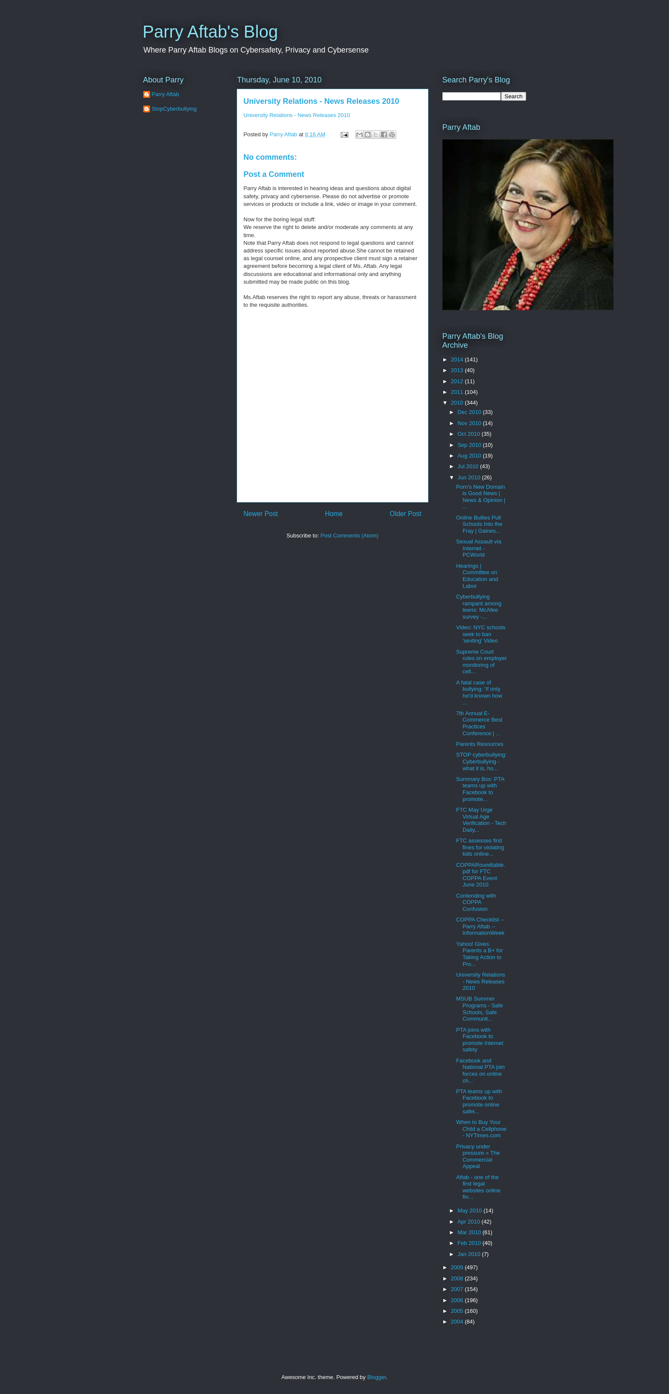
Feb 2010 (470, 1243)
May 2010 (470, 1210)
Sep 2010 (470, 445)
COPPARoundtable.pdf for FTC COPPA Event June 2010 (480, 875)
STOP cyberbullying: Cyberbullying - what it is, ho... (481, 761)
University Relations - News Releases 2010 (321, 101)
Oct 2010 (469, 434)
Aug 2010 (470, 455)
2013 (458, 370)
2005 (458, 1311)
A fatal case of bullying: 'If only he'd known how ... (479, 692)
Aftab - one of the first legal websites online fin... (478, 1187)
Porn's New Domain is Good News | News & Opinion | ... (480, 497)
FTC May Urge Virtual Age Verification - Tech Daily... (481, 820)
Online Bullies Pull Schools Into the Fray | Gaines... (479, 524)
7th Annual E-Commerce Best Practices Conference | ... (479, 723)
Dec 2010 (470, 412)
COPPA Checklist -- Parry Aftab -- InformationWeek (480, 926)
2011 (458, 392)
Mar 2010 (470, 1232)
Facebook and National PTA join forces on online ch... (480, 1070)
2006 (458, 1300)
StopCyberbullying (174, 109)
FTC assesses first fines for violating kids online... (480, 847)
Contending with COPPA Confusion (476, 902)
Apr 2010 (469, 1221)
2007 (458, 1289)
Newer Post (261, 513)
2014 (458, 359)
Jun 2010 (469, 477)
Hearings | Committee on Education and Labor (477, 576)
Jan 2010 (469, 1254)
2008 (458, 1278)
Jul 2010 (468, 466)
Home (334, 513)
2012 (458, 381)
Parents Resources (480, 744)
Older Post (405, 513)
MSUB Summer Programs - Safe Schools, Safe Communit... (479, 1008)
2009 (458, 1267)
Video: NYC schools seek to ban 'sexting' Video (480, 634)
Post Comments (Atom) (349, 535)
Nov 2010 (470, 423)
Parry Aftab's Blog (210, 31)
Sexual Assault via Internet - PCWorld (478, 548)
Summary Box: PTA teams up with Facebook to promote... (480, 789)
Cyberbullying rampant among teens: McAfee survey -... (478, 606)
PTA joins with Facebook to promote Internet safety (479, 1040)
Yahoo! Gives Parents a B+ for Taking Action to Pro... (479, 954)
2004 (458, 1321)
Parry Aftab (165, 94)
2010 (458, 402)
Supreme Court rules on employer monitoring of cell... (481, 662)
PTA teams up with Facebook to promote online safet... (479, 1101)
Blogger (376, 1377)
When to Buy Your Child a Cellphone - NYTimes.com (481, 1129)
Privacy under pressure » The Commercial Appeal (478, 1156)
